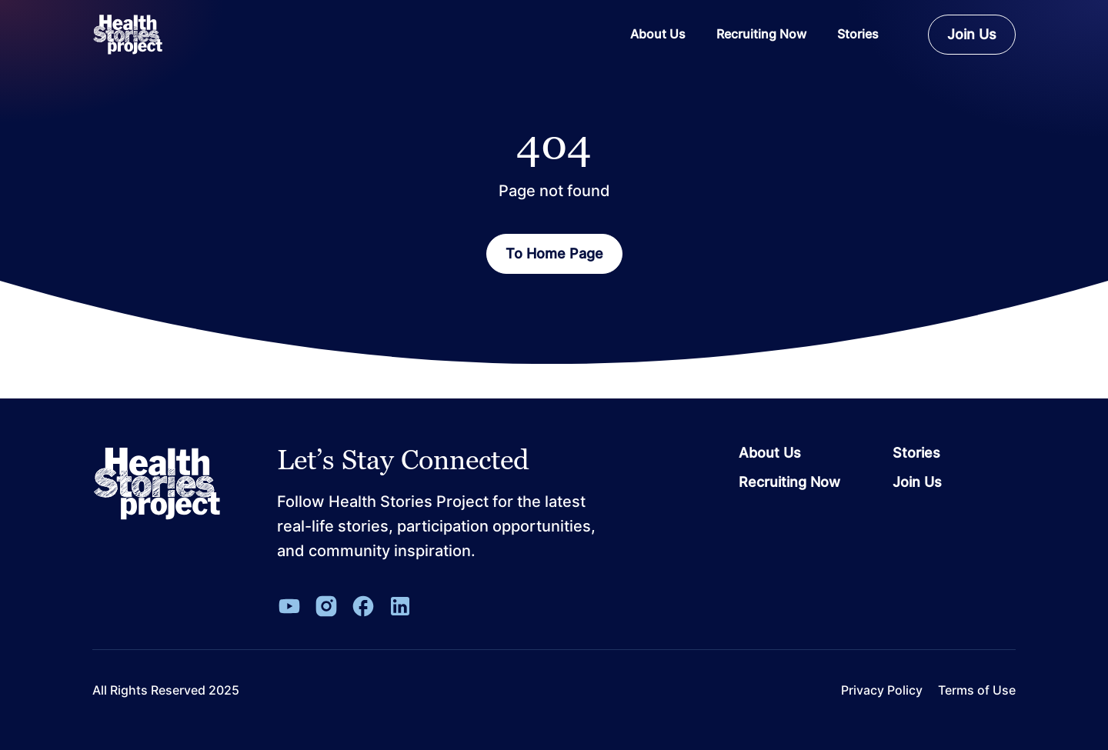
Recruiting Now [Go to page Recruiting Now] (789, 482)
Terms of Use (977, 690)
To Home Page (554, 253)
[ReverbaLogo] (127, 34)
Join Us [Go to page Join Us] (917, 482)
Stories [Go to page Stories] (916, 453)
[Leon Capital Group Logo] (157, 484)
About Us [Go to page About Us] (770, 453)
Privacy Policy (882, 690)
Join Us (971, 34)
